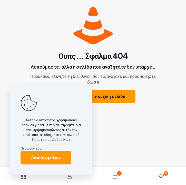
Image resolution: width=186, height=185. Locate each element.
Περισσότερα (31, 148)
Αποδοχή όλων (46, 157)
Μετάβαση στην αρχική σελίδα (95, 96)
